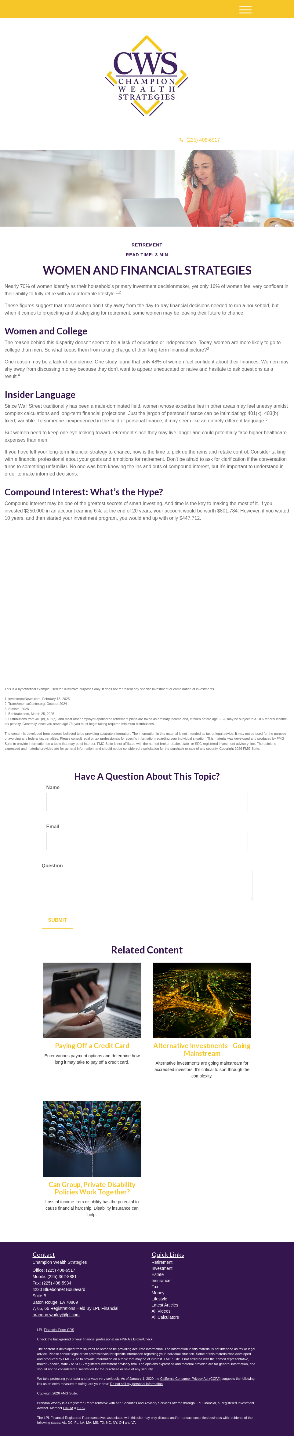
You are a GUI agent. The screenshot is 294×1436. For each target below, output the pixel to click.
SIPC (81, 1408)
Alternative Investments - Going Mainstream (202, 1049)
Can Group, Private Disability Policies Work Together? (92, 1188)
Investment (162, 1268)
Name (53, 787)
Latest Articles (165, 1305)
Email (53, 826)
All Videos (161, 1311)
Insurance (161, 1280)
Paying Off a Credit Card (92, 1045)
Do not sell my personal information (136, 1384)
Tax (155, 1286)
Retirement (162, 1262)
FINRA (68, 1408)
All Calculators (165, 1317)
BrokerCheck (143, 1339)
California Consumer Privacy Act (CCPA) (190, 1378)
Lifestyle (159, 1298)
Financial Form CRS (59, 1330)
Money (158, 1292)
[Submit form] (57, 920)
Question (52, 865)
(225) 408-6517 (200, 140)
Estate (158, 1274)
